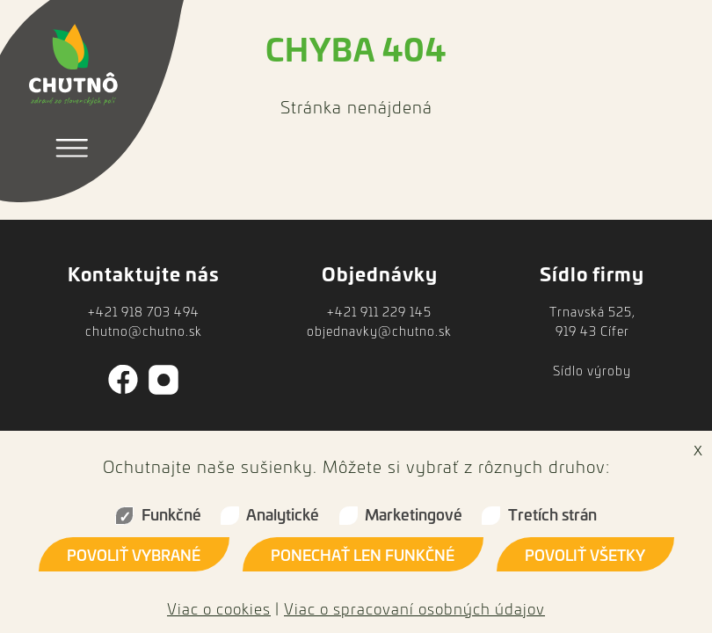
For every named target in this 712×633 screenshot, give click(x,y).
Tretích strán (552, 514)
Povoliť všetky (585, 554)
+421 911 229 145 (379, 311)
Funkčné (171, 514)
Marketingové (413, 514)
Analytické (282, 514)
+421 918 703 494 (144, 311)
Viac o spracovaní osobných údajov (414, 608)
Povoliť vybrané (133, 554)
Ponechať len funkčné (362, 554)
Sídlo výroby (592, 370)
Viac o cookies (219, 608)
